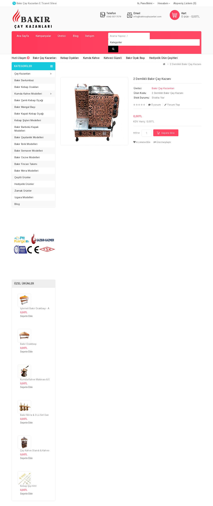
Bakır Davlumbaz (24, 80)
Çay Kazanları (22, 73)
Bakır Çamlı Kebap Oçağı (28, 100)
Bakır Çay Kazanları (163, 88)
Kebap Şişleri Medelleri (27, 120)
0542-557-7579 (113, 16)
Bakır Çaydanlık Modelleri (29, 137)
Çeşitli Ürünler (22, 177)
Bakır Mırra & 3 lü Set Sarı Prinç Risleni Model (45, 415)
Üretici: (62, 36)
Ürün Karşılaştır (162, 142)
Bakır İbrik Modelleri (26, 144)
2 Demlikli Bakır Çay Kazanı (185, 64)
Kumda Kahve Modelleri (28, 93)
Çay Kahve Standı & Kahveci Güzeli (39, 450)
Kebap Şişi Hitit (28, 486)
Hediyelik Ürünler (24, 184)
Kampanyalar (43, 36)
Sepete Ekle (168, 133)
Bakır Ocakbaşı (28, 344)
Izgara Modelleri (23, 197)
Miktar (136, 133)
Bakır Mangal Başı (24, 107)
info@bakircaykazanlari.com (147, 16)
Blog (76, 36)
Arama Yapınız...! (113, 49)
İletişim (89, 36)
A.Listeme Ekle (141, 142)
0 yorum (154, 104)
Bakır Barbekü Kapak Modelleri (26, 129)
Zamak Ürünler (23, 190)
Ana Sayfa (23, 36)
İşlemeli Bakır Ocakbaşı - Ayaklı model (41, 308)
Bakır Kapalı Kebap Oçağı (29, 113)
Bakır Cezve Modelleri (27, 157)
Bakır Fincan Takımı (25, 164)
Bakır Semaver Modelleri (28, 150)
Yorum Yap (172, 104)
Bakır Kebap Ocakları (26, 87)
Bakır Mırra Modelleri (26, 170)
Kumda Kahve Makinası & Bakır (37, 379)
